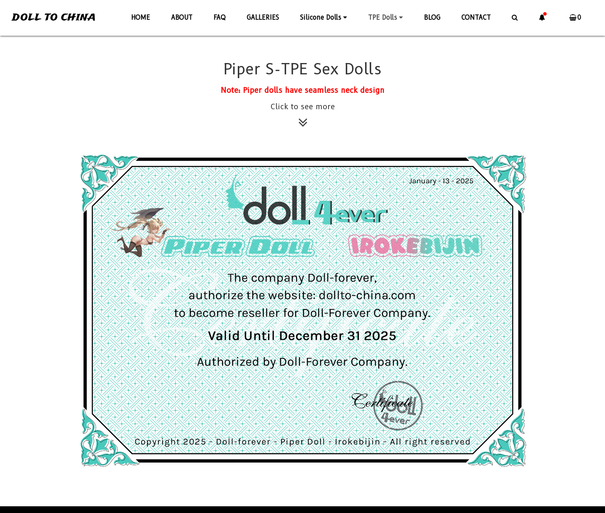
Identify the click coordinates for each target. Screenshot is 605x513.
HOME (140, 17)
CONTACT (476, 17)
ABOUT (181, 17)
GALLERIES (263, 17)
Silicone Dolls (323, 17)
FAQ (219, 17)
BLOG (432, 17)
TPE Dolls (385, 17)
